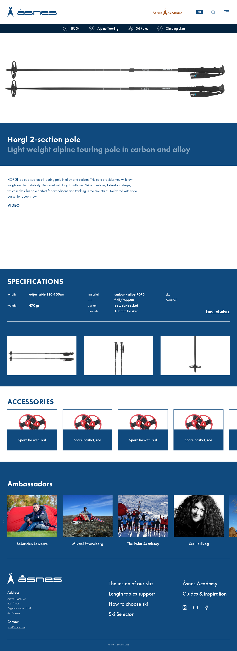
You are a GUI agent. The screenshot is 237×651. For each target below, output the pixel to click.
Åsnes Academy (200, 583)
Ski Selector (121, 614)
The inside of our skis (131, 583)
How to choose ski (128, 603)
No (200, 12)
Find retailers (218, 311)
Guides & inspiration (205, 593)
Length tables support (132, 593)
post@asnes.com (16, 627)
